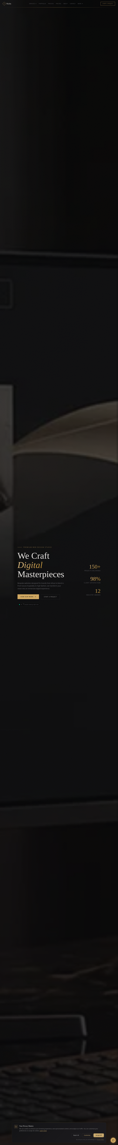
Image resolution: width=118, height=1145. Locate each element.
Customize (87, 1135)
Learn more (43, 1131)
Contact (73, 3)
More (80, 3)
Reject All (76, 1135)
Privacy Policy (100, 1139)
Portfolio (42, 3)
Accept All (99, 1135)
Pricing (58, 3)
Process (51, 3)
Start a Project (108, 3)
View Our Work (28, 597)
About (65, 3)
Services (33, 3)
